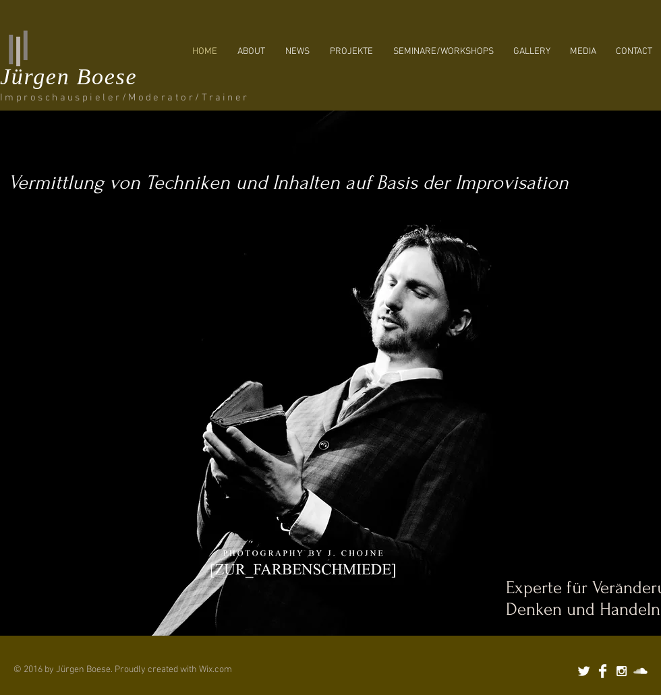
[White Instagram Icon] (621, 671)
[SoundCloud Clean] (640, 671)
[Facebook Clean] (603, 671)
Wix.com (215, 669)
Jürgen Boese (68, 76)
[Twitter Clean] (584, 671)
